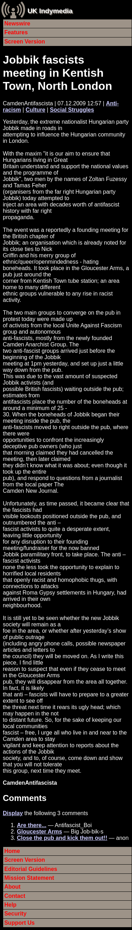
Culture (35, 110)
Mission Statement (29, 878)
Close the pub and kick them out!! (62, 838)
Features (16, 32)
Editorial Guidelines (30, 869)
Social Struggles (72, 110)
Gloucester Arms (39, 832)
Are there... (31, 825)
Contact (14, 896)
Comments (24, 798)
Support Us (19, 923)
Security (15, 914)
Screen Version (24, 42)
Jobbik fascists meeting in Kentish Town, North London (57, 72)
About (12, 887)
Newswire (17, 24)
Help (10, 905)
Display (13, 813)
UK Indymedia (50, 10)
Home (12, 851)
